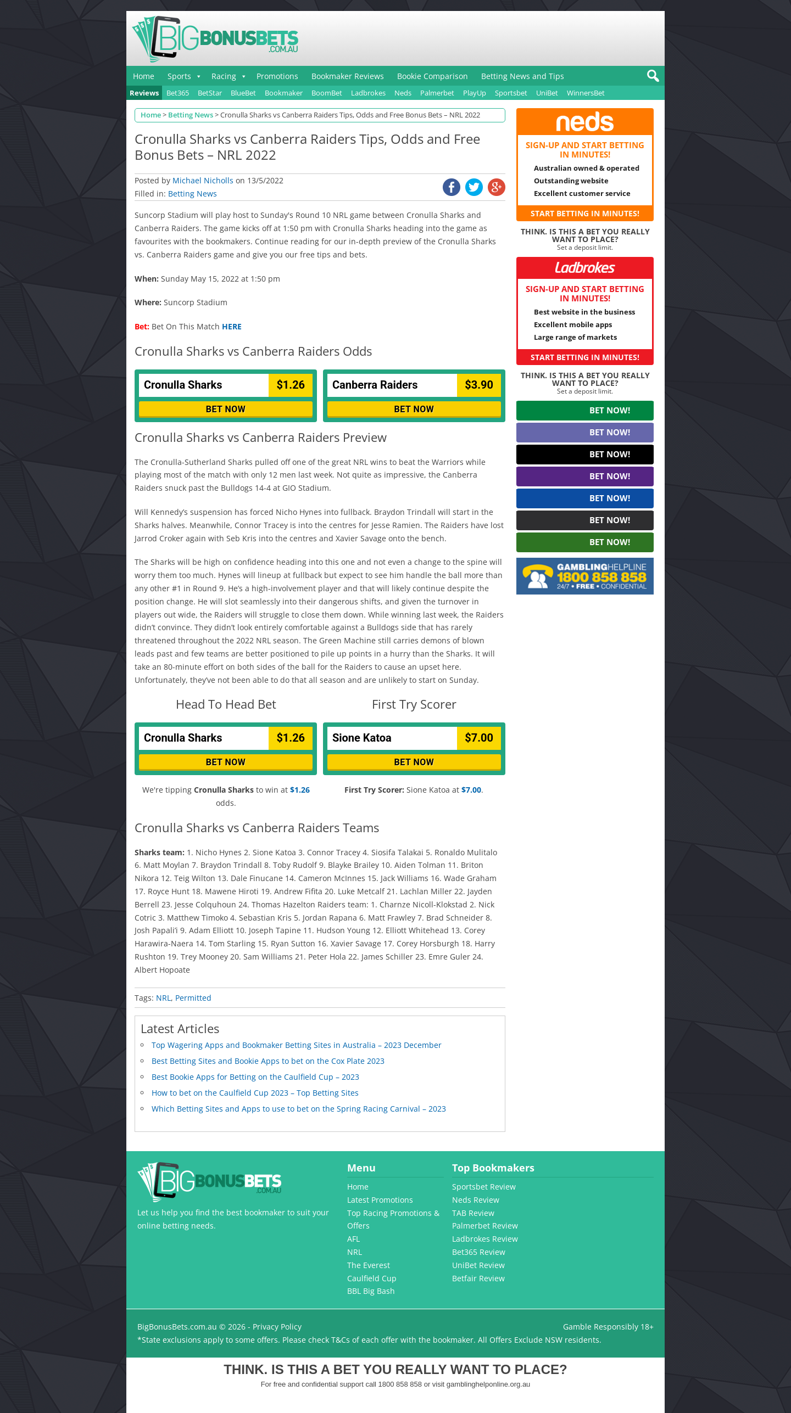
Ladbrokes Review (485, 1238)
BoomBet (326, 93)
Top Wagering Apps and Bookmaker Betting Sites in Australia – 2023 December (297, 1045)
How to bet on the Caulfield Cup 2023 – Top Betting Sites (255, 1092)
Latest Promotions (380, 1200)
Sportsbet (511, 93)
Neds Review (475, 1200)
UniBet (547, 93)
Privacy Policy (277, 1326)
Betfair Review (478, 1278)
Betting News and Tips (522, 76)
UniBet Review (478, 1265)
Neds (402, 93)
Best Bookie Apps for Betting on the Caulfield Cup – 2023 (255, 1077)
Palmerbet (437, 93)
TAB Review (473, 1213)
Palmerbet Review (485, 1225)
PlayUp (474, 93)
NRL (163, 998)
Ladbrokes (368, 93)
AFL (353, 1238)
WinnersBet (586, 93)
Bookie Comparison (432, 76)
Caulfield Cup (372, 1278)
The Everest (368, 1265)
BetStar (210, 93)
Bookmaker (284, 93)
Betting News (192, 193)
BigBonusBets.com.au (177, 1326)
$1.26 (300, 789)
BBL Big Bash (371, 1291)
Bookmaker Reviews (347, 76)
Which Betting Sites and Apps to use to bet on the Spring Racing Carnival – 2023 (299, 1108)
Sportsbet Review (484, 1186)
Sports (179, 76)
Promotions (277, 76)
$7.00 (471, 789)
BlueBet (243, 93)
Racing (223, 76)
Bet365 (177, 93)
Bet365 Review (478, 1252)
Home (143, 76)
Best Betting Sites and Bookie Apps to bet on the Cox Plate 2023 (268, 1061)
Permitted (193, 998)
